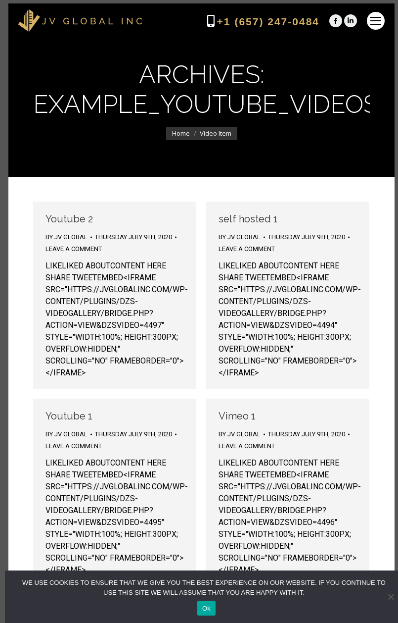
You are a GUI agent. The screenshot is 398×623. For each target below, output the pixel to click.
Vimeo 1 (237, 416)
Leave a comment (73, 249)
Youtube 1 (68, 416)
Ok (206, 608)
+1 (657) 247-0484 (268, 21)
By (66, 237)
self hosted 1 (248, 219)
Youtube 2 (69, 219)
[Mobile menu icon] (376, 21)
